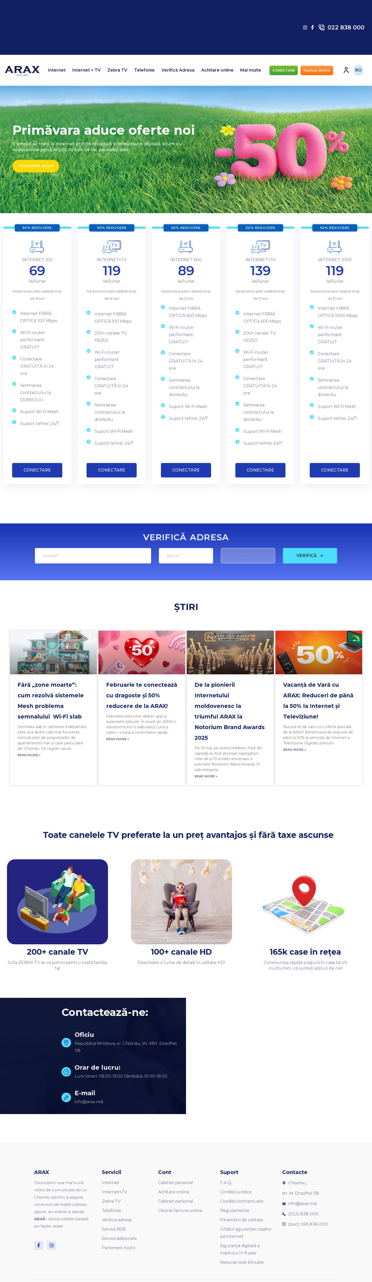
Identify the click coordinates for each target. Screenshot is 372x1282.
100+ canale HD (181, 952)
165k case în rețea (305, 952)
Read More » (29, 755)
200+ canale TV (57, 952)
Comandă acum (36, 166)
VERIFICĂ (310, 555)
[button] (283, 70)
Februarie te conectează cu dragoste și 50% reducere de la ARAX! (141, 695)
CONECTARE (37, 470)
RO (358, 70)
